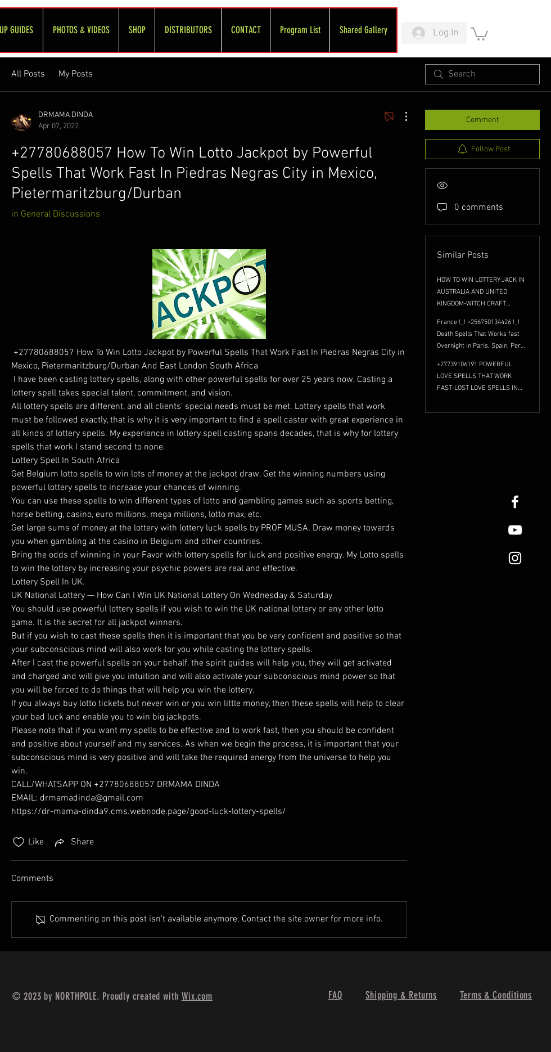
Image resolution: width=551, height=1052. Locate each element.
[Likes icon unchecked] (18, 842)
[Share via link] (73, 842)
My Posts (75, 74)
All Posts (28, 74)
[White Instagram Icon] (515, 558)
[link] (479, 33)
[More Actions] (400, 116)
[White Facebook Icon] (515, 501)
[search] (482, 74)
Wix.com (197, 996)
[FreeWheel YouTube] (515, 529)
